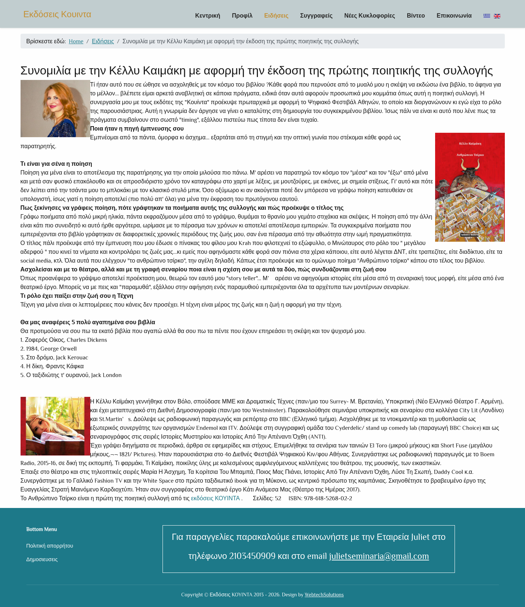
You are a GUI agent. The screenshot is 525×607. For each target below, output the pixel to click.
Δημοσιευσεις (42, 559)
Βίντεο (416, 15)
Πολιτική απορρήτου (49, 545)
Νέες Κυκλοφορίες (369, 15)
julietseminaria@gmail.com (379, 555)
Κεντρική (207, 15)
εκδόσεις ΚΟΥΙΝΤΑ (215, 498)
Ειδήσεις (276, 15)
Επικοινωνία (454, 15)
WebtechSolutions (324, 594)
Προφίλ (242, 15)
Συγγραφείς (316, 15)
